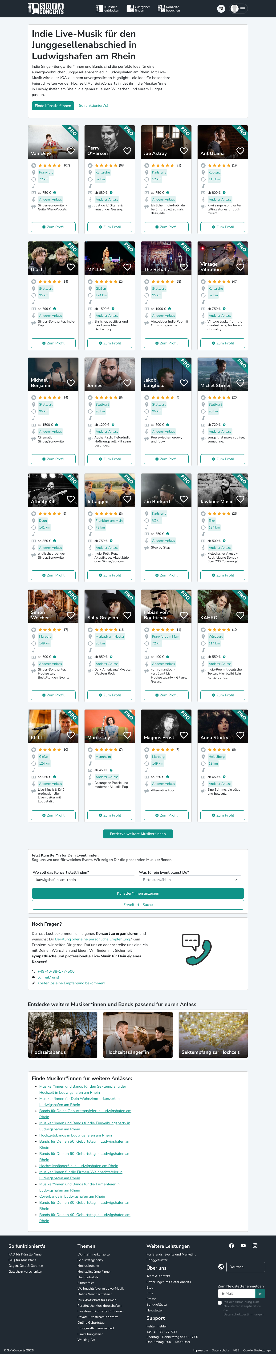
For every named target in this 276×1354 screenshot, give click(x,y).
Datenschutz (220, 1350)
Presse (151, 1299)
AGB (236, 1350)
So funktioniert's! (93, 105)
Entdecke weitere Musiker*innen (138, 834)
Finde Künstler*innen (53, 105)
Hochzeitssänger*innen (94, 1271)
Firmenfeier (85, 1283)
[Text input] (237, 1293)
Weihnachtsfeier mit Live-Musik (100, 1288)
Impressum (200, 1350)
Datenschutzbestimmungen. (243, 1314)
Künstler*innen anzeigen (138, 893)
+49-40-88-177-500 (56, 971)
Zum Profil (56, 227)
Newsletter (154, 1310)
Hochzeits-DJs (87, 1277)
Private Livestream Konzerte (97, 1317)
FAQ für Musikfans (22, 1260)
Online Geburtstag (91, 1322)
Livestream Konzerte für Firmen (100, 1311)
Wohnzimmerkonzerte (93, 1254)
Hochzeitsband (88, 1265)
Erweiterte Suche (138, 904)
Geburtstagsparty (90, 1260)
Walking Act (86, 1340)
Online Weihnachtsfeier (94, 1294)
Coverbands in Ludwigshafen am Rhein (72, 1196)
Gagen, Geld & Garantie (25, 1265)
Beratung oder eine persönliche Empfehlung (92, 939)
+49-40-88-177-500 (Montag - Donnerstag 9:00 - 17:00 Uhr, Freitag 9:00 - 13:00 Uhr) (172, 1337)
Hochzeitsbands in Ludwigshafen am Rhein (75, 1135)
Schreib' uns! (48, 977)
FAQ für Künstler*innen (25, 1254)
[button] (238, 9)
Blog (149, 1287)
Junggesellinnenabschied (95, 1328)
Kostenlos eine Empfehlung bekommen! (71, 983)
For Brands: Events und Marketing (171, 1254)
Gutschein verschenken (25, 1271)
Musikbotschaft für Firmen (96, 1300)
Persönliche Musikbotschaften (99, 1305)
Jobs (149, 1293)
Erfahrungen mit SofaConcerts (168, 1282)
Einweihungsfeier (90, 1334)
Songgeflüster (156, 1260)
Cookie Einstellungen (257, 1350)
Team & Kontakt (158, 1276)
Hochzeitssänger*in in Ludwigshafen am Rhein (78, 1165)
